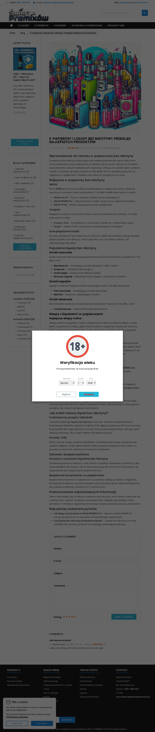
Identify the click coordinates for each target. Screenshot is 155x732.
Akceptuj (89, 394)
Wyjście (66, 394)
